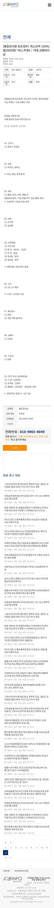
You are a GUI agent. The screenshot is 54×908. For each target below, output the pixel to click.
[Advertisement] (27, 23)
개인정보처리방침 (21, 870)
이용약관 (6, 870)
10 (6, 852)
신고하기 (15, 447)
